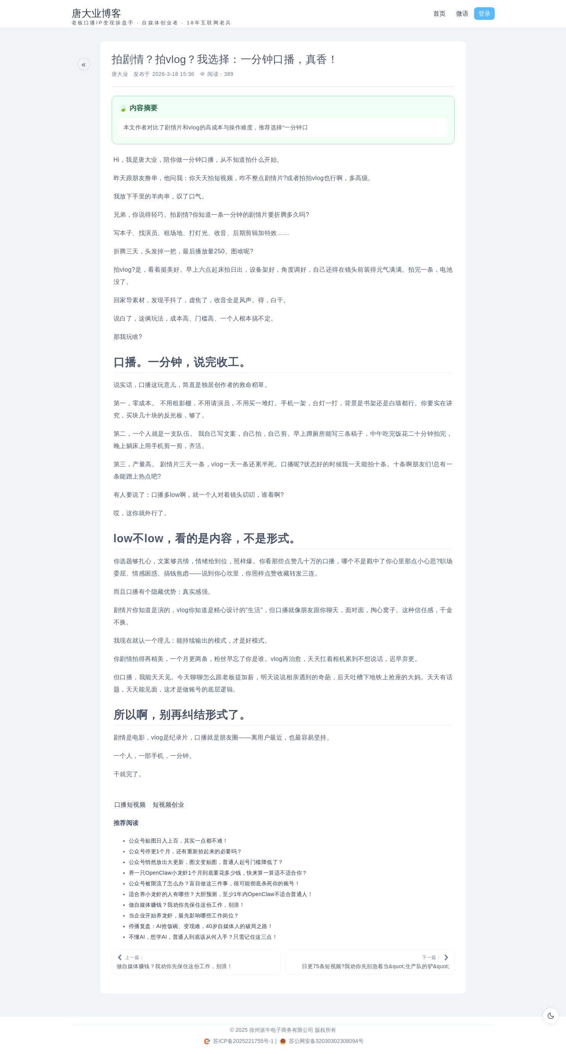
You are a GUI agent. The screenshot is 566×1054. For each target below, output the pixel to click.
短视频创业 (168, 804)
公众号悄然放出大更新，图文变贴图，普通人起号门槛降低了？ (206, 862)
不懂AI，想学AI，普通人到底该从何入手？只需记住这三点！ (203, 937)
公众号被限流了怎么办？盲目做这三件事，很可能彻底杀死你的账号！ (214, 883)
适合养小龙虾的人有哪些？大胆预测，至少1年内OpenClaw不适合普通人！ (221, 894)
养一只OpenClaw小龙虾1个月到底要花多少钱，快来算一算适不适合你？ (218, 873)
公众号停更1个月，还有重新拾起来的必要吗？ (185, 851)
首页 (439, 13)
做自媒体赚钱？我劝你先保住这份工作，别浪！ (187, 905)
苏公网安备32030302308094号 (326, 1041)
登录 (484, 13)
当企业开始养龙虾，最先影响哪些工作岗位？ (184, 915)
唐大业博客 (96, 13)
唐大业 (120, 74)
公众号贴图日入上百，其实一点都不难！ (178, 841)
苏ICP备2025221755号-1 (243, 1041)
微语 (462, 13)
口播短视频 (130, 804)
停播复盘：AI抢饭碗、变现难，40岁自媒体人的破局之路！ (201, 926)
